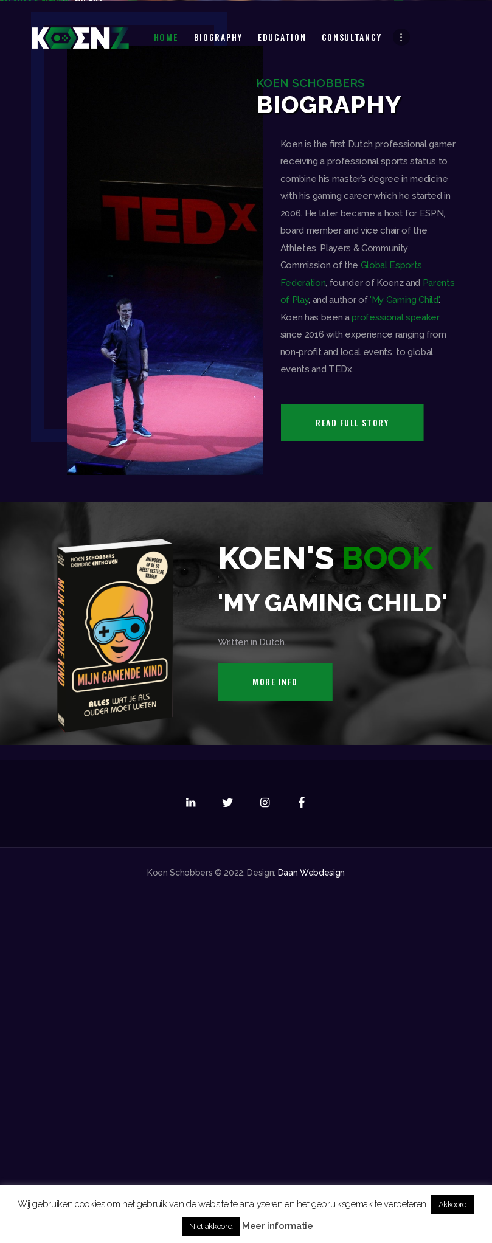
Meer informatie (277, 1225)
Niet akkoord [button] (210, 1226)
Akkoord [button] (453, 1204)
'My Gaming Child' (404, 644)
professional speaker (395, 662)
